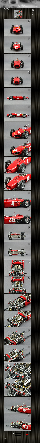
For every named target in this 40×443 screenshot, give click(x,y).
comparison (33, 18)
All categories (33, 21)
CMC (8, 9)
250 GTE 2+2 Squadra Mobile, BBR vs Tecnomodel (33, 14)
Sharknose (6, 9)
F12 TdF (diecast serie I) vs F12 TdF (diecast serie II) (34, 11)
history (32, 20)
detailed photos (33, 19)
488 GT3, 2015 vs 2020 (33, 9)
